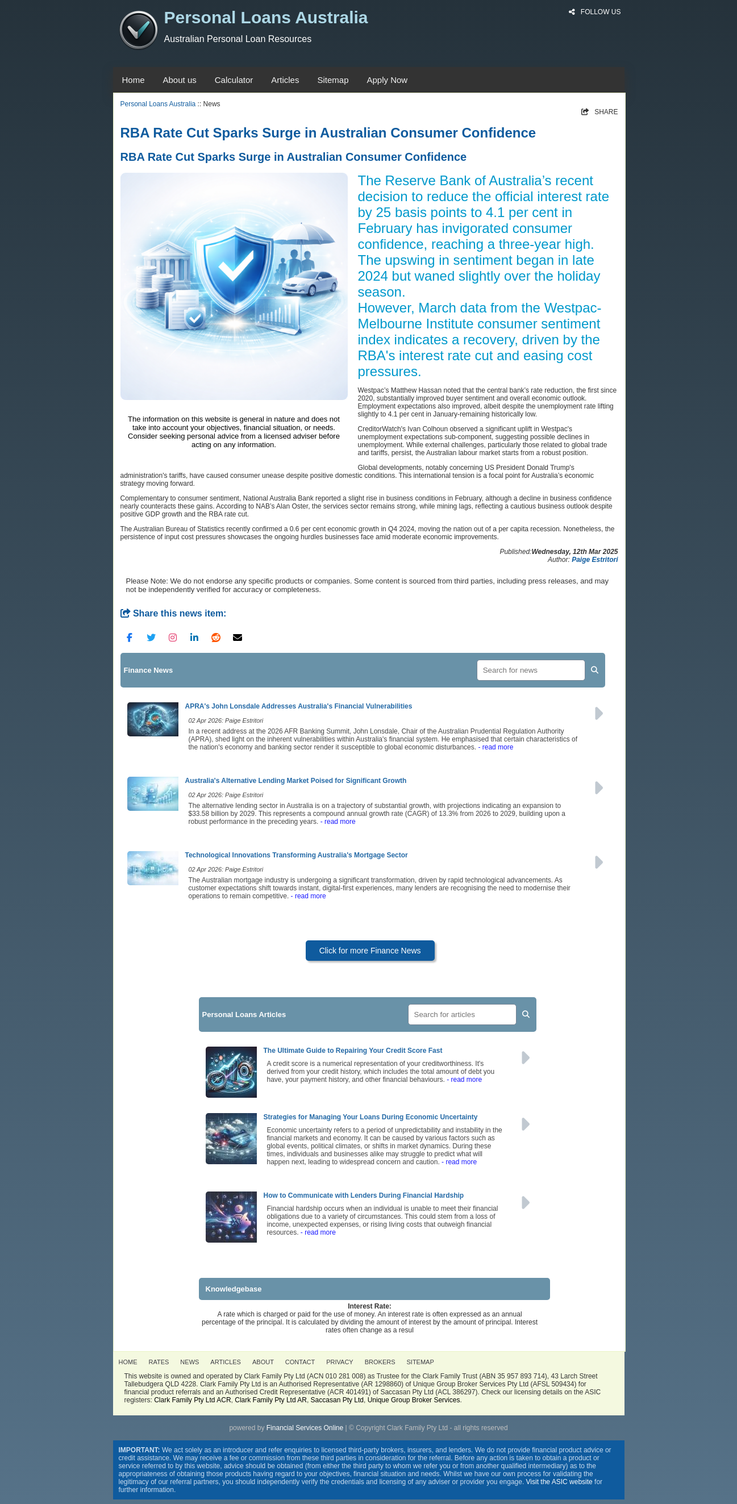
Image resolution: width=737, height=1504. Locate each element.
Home (133, 80)
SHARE (599, 112)
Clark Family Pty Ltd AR (271, 1400)
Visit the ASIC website (559, 1482)
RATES (159, 1362)
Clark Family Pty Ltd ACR (192, 1400)
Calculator (234, 80)
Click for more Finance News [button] (370, 950)
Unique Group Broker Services (414, 1400)
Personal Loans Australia (158, 104)
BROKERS (380, 1362)
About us (180, 80)
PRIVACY (339, 1362)
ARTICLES (225, 1362)
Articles (285, 80)
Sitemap (332, 80)
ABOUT (263, 1362)
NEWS (189, 1362)
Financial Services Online (305, 1428)
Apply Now (387, 80)
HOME (128, 1362)
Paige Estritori (595, 560)
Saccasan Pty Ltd (337, 1400)
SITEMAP (420, 1362)
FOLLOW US (595, 12)
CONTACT (300, 1362)
